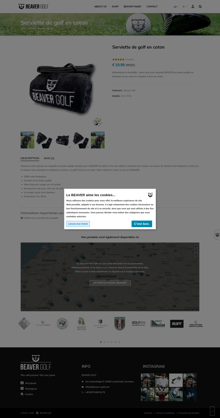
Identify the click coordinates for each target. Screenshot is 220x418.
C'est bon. (142, 224)
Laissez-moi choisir (78, 224)
